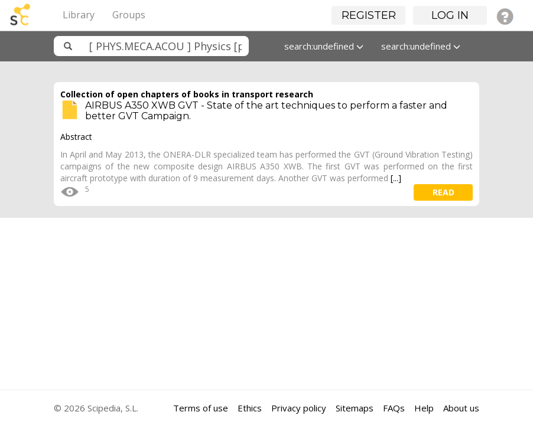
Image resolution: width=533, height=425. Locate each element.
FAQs (394, 408)
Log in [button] (450, 15)
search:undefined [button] (323, 46)
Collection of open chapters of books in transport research (186, 94)
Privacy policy (298, 408)
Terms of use (200, 408)
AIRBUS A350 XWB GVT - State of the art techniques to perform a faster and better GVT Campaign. (266, 111)
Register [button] (369, 15)
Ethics (250, 408)
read (443, 192)
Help (424, 408)
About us (461, 408)
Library (79, 14)
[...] (396, 178)
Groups (128, 14)
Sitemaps (354, 408)
